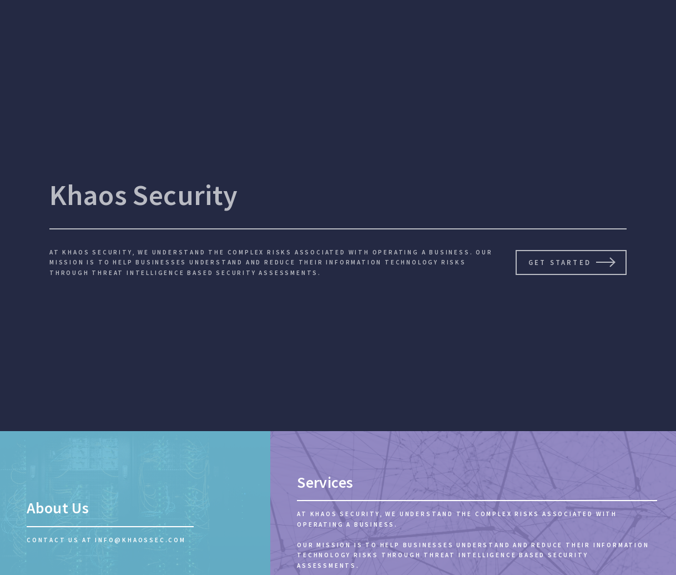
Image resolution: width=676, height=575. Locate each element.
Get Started (559, 262)
